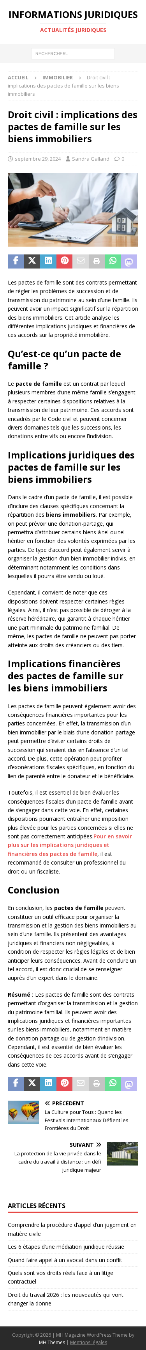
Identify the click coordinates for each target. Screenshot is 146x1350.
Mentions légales (88, 1342)
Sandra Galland (90, 158)
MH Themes (52, 1342)
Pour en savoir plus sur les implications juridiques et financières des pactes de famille (70, 845)
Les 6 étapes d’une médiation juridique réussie (66, 1246)
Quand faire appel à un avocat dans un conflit (65, 1260)
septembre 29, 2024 (38, 158)
